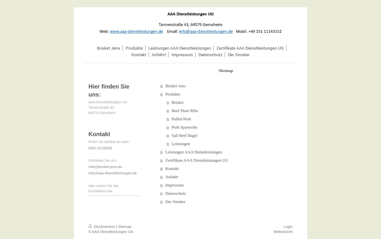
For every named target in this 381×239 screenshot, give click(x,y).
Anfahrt (171, 177)
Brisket (177, 102)
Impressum (174, 185)
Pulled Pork (181, 119)
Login (288, 226)
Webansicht (283, 232)
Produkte (172, 94)
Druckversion (102, 226)
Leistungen (181, 144)
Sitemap (124, 226)
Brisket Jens (175, 86)
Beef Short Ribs (185, 110)
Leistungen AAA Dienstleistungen (193, 152)
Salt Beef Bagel (185, 135)
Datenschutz (175, 193)
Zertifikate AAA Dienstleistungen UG (196, 160)
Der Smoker (175, 201)
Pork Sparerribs (184, 127)
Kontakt (172, 168)
